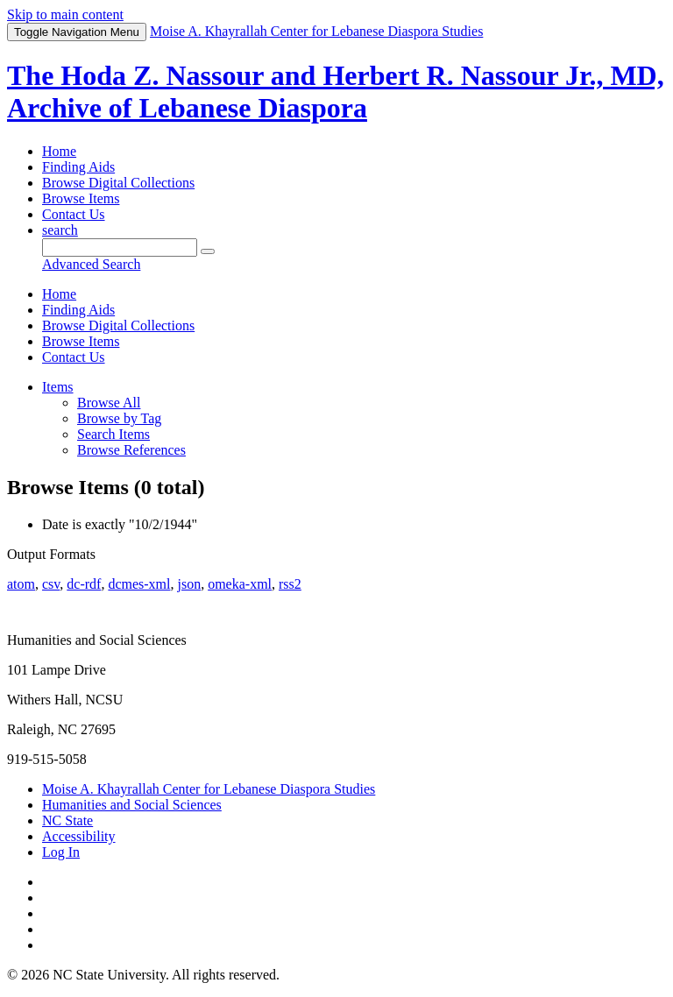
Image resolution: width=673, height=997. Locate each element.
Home (59, 151)
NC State (67, 820)
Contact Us (73, 214)
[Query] (119, 247)
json (189, 583)
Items (58, 386)
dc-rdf (84, 583)
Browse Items (80, 198)
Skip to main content (65, 14)
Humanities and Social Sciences (132, 804)
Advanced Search (91, 264)
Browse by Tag (119, 418)
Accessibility (79, 836)
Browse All (108, 402)
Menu (76, 32)
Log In (61, 852)
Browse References (131, 449)
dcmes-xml (139, 583)
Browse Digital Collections (118, 182)
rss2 (290, 583)
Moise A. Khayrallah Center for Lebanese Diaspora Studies (208, 788)
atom (21, 583)
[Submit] (208, 251)
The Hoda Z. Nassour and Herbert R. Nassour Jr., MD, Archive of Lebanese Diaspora (335, 92)
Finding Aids (78, 166)
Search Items (113, 434)
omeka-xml (240, 583)
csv (51, 583)
